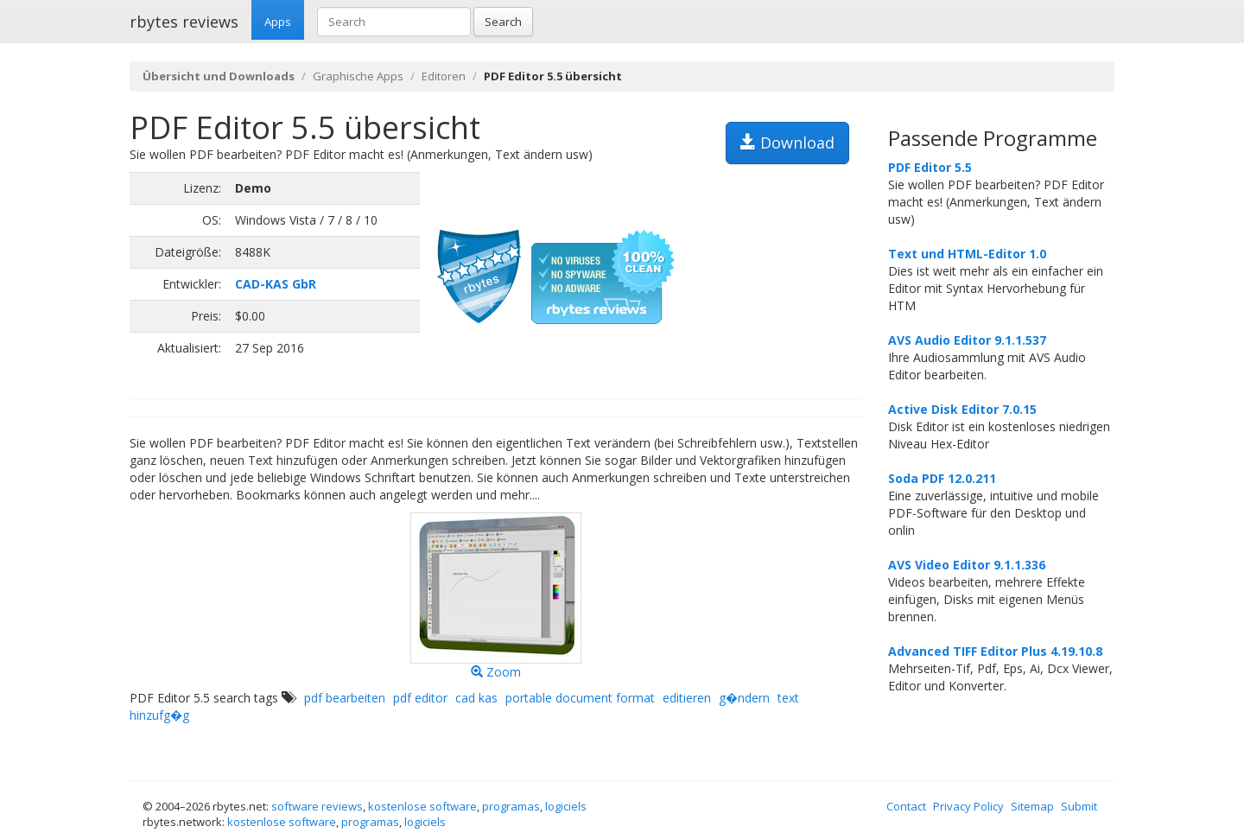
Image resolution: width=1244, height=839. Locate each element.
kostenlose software (422, 806)
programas (511, 806)
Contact (906, 806)
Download (787, 142)
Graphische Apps (358, 76)
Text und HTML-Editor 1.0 (967, 253)
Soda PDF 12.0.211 (942, 478)
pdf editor (420, 698)
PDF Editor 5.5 (930, 167)
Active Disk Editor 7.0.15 (962, 409)
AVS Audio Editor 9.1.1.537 (967, 340)
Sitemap (1032, 806)
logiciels (566, 806)
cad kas (476, 698)
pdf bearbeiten (344, 698)
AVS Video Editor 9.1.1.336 (966, 564)
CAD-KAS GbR (275, 284)
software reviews (317, 806)
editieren (687, 698)
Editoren (444, 76)
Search (503, 21)
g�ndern (744, 698)
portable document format (580, 698)
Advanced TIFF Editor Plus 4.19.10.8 (995, 651)
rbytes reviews (184, 21)
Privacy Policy (968, 806)
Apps (277, 21)
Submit (1079, 806)
